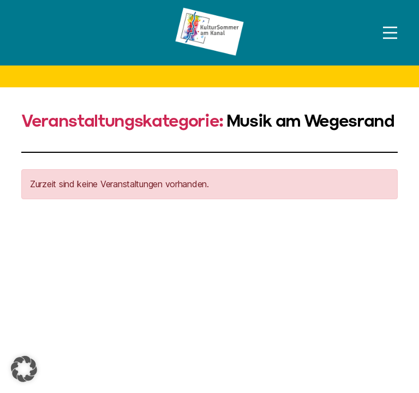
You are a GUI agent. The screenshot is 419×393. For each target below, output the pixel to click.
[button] (24, 369)
